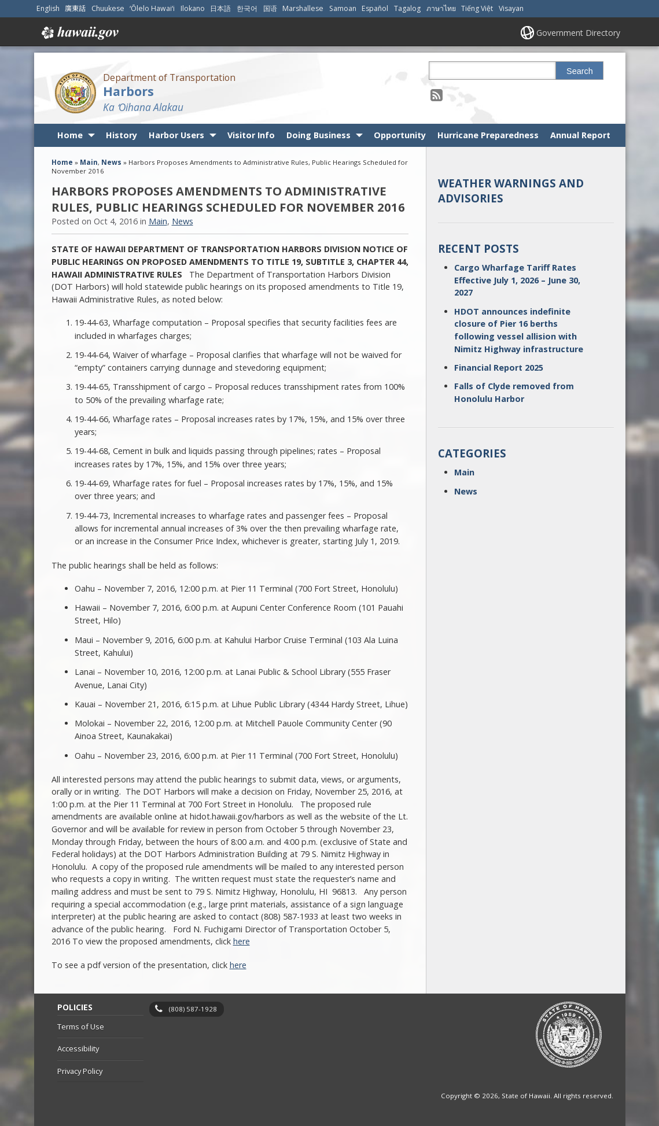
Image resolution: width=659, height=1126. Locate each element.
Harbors (128, 91)
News (111, 162)
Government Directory (578, 32)
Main (89, 162)
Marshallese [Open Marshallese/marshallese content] (302, 8)
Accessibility (78, 1048)
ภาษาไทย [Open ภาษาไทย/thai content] (441, 8)
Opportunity (400, 135)
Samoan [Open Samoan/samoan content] (342, 8)
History (121, 135)
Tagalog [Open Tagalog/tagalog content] (407, 8)
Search (579, 71)
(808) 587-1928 (193, 1009)
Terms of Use (80, 1026)
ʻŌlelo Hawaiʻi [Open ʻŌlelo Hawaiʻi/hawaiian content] (152, 8)
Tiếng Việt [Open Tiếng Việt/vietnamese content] (477, 8)
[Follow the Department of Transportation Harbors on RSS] (436, 94)
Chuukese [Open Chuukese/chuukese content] (107, 8)
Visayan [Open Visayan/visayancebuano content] (511, 8)
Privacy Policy (79, 1071)
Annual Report (580, 135)
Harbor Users (176, 135)
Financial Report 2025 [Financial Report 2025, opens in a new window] (498, 367)
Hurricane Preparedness (488, 135)
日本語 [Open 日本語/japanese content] (220, 8)
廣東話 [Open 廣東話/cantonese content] (75, 8)
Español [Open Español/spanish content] (375, 8)
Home (70, 135)
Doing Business (318, 135)
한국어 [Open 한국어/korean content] (247, 8)
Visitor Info (251, 135)
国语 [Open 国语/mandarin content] (270, 8)
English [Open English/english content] (48, 8)
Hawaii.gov (79, 33)
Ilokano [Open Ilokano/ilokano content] (193, 8)
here (241, 941)
